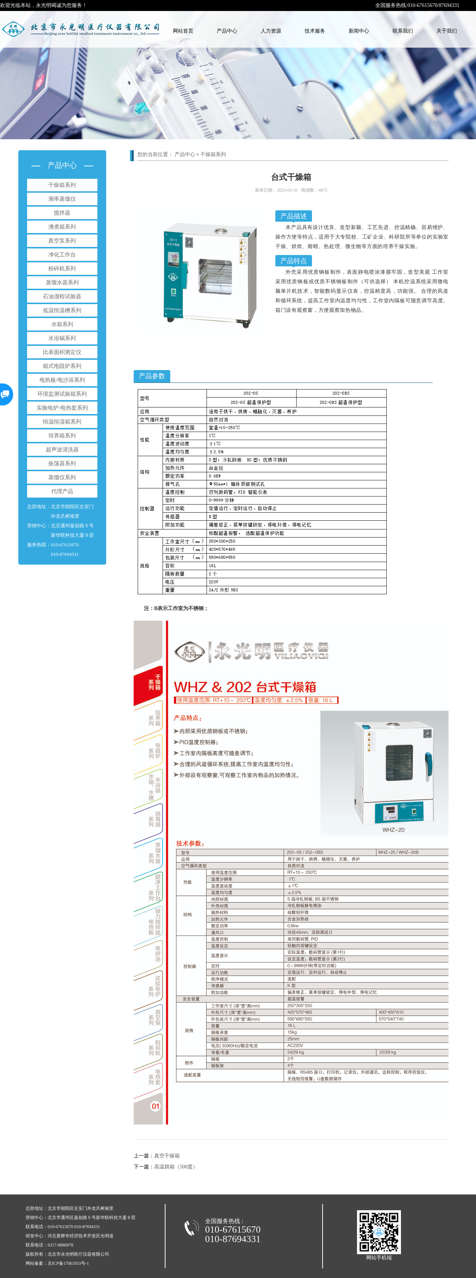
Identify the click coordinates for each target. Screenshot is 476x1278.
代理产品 (62, 491)
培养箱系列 (62, 436)
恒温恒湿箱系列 (62, 422)
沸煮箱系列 (62, 227)
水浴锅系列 (62, 338)
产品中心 (227, 31)
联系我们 (403, 31)
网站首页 (183, 31)
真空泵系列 (62, 241)
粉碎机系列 (62, 269)
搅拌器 (62, 213)
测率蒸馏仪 (62, 199)
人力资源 (271, 31)
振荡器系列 (62, 463)
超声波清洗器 (62, 450)
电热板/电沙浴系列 (62, 380)
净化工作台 (62, 255)
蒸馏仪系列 (62, 477)
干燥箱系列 (62, 185)
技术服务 (315, 31)
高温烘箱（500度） (166, 1167)
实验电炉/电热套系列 (62, 408)
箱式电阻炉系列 (62, 366)
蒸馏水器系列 (62, 282)
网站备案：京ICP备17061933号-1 (57, 1263)
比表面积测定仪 (62, 352)
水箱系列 (62, 324)
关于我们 (446, 31)
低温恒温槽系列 (62, 310)
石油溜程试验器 (62, 296)
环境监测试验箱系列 (62, 394)
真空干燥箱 (157, 1156)
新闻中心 (359, 31)
